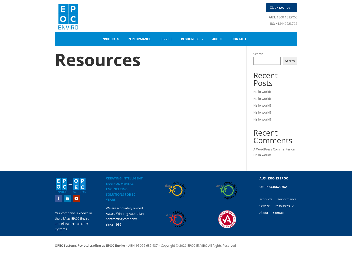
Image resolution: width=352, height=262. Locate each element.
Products (110, 39)
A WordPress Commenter (271, 149)
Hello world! (262, 92)
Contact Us (281, 7)
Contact (239, 39)
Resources (190, 39)
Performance (139, 39)
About (217, 39)
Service (166, 39)
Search (258, 54)
